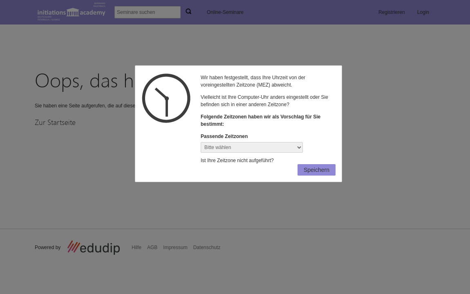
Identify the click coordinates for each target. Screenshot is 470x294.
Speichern (316, 170)
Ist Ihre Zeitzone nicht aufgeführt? (237, 160)
